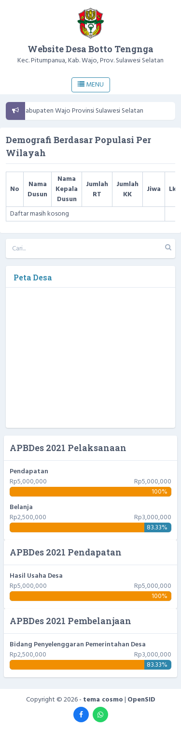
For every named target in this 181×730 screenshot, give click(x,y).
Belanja (21, 507)
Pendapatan (29, 471)
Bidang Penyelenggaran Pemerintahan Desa (78, 644)
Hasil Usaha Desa (36, 576)
